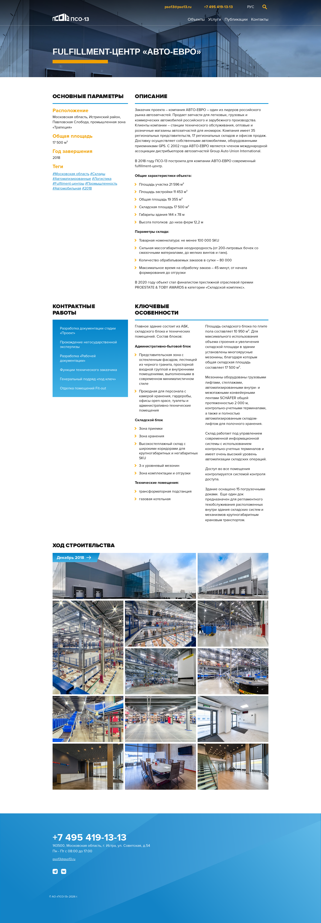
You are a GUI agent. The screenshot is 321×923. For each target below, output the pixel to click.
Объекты (196, 19)
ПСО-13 (71, 18)
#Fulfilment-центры (68, 183)
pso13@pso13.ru (178, 7)
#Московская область (71, 174)
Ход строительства (84, 545)
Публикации (236, 19)
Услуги (214, 19)
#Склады (97, 174)
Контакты (259, 19)
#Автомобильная (67, 188)
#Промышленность (101, 183)
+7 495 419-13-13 (218, 7)
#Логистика (101, 178)
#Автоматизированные (72, 178)
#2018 (87, 188)
